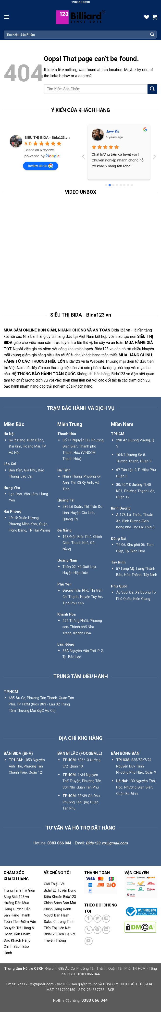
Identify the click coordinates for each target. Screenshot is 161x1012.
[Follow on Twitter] (97, 919)
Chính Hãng (53, 909)
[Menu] (7, 17)
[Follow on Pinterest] (97, 930)
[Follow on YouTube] (89, 941)
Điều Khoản (53, 897)
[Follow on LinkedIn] (106, 930)
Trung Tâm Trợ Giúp (19, 890)
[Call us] (89, 930)
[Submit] (152, 35)
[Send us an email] (106, 919)
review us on (40, 165)
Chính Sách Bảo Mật (60, 903)
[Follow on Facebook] (89, 919)
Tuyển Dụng (67, 890)
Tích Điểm (21, 922)
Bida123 (69, 897)
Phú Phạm (114, 131)
